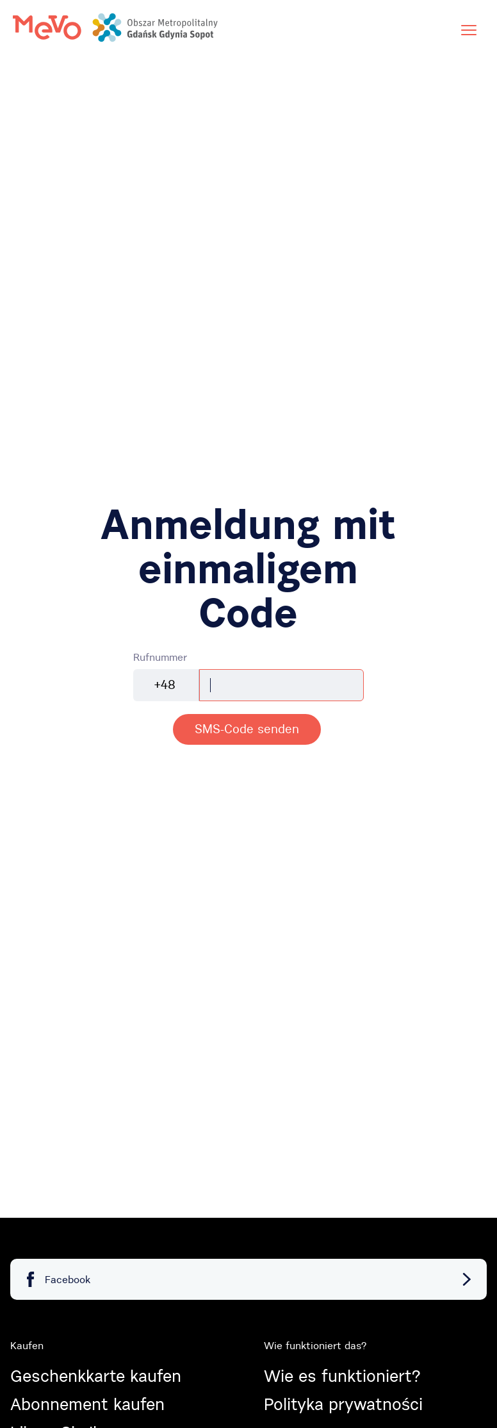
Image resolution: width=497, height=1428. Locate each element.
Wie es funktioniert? (342, 1376)
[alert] (247, 729)
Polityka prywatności (343, 1404)
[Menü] (469, 30)
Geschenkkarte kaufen (95, 1376)
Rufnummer (160, 657)
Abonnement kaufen (87, 1404)
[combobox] (166, 685)
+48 (164, 684)
